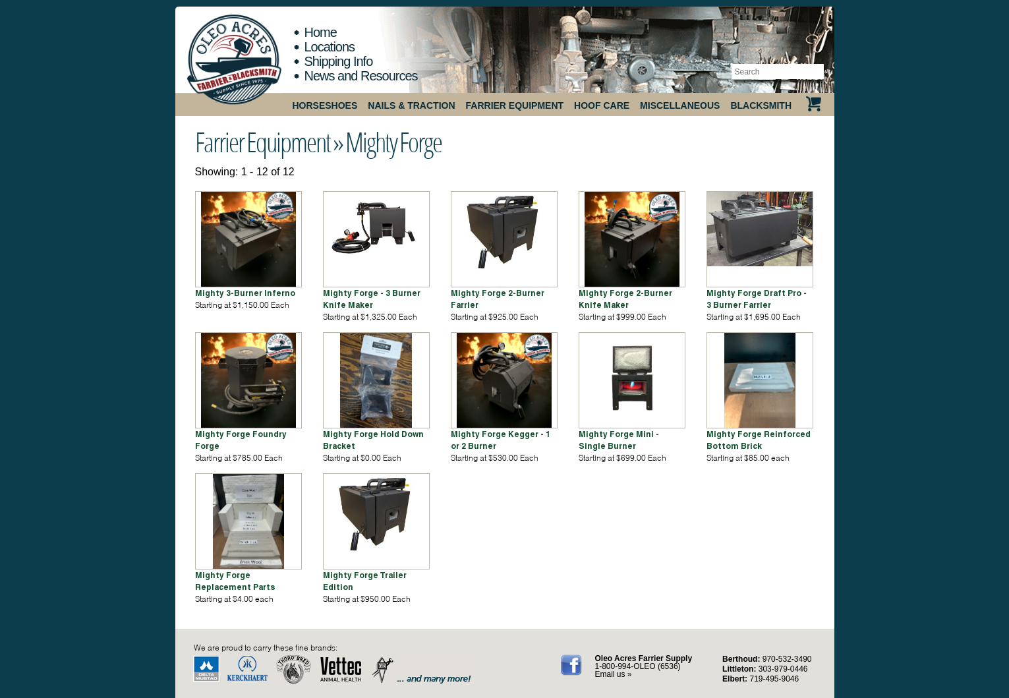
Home (320, 32)
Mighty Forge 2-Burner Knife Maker (625, 299)
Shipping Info (338, 61)
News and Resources (361, 76)
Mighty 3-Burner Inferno (245, 293)
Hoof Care (601, 105)
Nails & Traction (411, 105)
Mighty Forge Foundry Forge (241, 440)
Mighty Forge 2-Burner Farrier (497, 299)
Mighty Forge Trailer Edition (365, 581)
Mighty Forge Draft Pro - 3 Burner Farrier (756, 299)
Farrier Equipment (515, 105)
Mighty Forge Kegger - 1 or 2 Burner (500, 440)
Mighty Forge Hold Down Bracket (373, 440)
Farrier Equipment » (269, 142)
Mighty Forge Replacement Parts (235, 581)
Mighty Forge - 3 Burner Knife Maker (371, 299)
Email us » (613, 674)
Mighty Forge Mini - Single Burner (619, 440)
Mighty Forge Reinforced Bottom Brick (758, 440)
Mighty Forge (393, 142)
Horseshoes (325, 105)
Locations (329, 47)
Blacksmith (761, 105)
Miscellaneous (680, 105)
